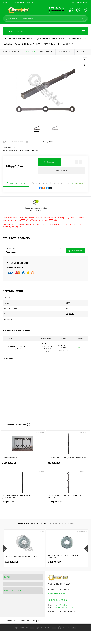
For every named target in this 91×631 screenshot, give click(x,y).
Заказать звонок (55, 13)
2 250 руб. (22, 464)
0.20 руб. (54, 562)
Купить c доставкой (76, 251)
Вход (73, 2)
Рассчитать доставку (59, 183)
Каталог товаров (45, 31)
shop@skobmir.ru (63, 605)
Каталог (6, 3)
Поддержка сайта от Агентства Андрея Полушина (22, 621)
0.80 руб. (11, 562)
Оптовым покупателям (23, 3)
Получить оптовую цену (16, 183)
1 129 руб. (68, 503)
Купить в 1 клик (61, 171)
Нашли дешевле (39, 184)
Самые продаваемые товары (31, 524)
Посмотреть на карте (56, 594)
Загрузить (67, 314)
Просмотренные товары (62, 524)
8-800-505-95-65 (56, 10)
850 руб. (68, 464)
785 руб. (22, 503)
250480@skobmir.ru (64, 608)
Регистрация (82, 2)
